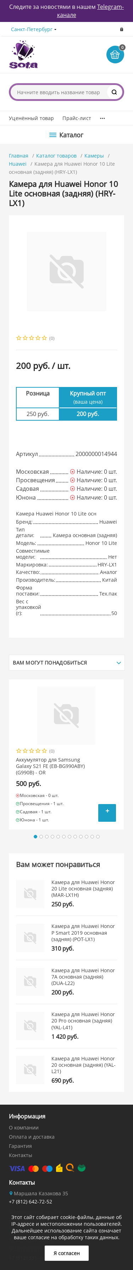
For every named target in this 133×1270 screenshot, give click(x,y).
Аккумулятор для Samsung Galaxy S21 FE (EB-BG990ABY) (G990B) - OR (50, 766)
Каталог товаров (56, 155)
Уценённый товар (31, 118)
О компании (24, 1127)
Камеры (94, 155)
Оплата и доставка (32, 1136)
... (102, 116)
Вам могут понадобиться (50, 662)
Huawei (18, 163)
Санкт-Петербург (31, 29)
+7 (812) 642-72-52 (30, 1201)
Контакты (20, 1155)
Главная (18, 155)
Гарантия (20, 1146)
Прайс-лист (76, 118)
